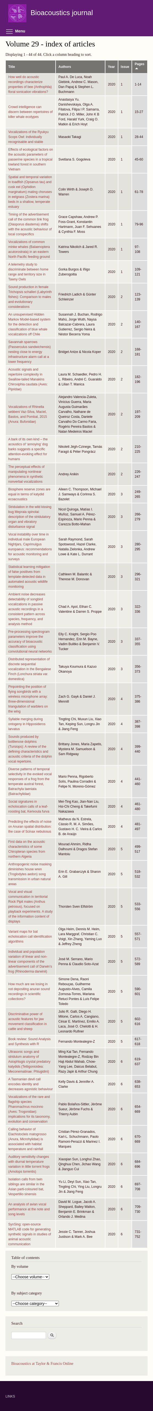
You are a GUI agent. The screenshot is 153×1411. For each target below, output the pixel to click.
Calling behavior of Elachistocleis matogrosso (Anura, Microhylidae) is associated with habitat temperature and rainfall (27, 1139)
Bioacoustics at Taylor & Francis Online (42, 1364)
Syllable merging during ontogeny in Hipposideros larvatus (26, 724)
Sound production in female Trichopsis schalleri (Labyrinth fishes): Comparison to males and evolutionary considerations (30, 297)
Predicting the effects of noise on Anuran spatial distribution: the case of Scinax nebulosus (29, 826)
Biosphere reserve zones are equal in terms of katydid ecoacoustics (29, 494)
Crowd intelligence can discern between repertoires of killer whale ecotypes (30, 112)
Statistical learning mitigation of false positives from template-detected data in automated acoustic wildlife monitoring (29, 577)
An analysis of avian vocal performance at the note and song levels (29, 1209)
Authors (64, 67)
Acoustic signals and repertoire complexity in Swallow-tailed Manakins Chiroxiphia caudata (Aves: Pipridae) (28, 379)
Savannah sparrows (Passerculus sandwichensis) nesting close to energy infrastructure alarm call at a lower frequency (29, 352)
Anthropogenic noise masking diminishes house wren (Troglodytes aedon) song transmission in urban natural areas (29, 874)
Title (11, 67)
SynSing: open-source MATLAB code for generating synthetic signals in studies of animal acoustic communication (29, 1234)
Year (111, 67)
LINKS (10, 1396)
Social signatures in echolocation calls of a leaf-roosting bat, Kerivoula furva (28, 806)
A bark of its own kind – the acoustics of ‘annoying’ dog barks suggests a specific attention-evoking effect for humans (28, 449)
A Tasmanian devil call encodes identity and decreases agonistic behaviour (30, 1084)
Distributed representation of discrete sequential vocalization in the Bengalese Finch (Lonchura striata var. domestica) (29, 669)
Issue (125, 67)
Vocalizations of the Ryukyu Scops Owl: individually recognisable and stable (28, 137)
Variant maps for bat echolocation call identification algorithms (30, 936)
